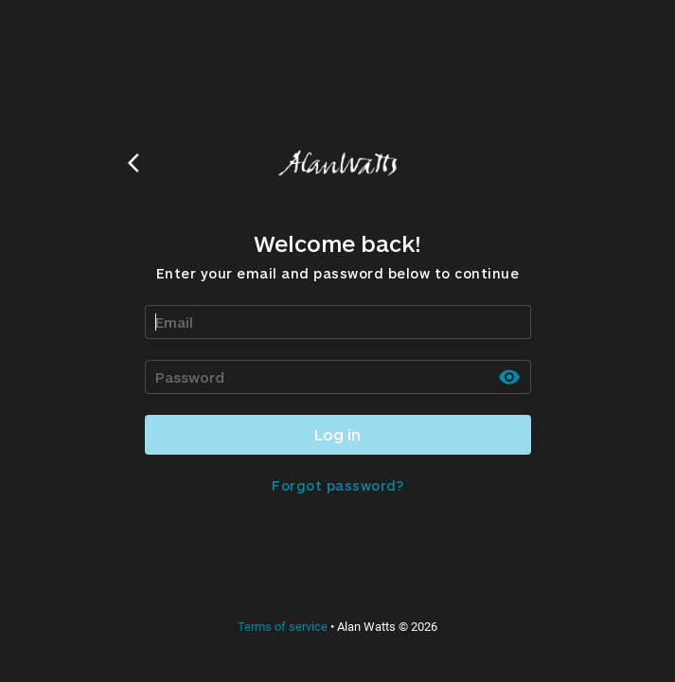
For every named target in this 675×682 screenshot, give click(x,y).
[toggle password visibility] (509, 377)
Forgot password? (337, 485)
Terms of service (283, 626)
